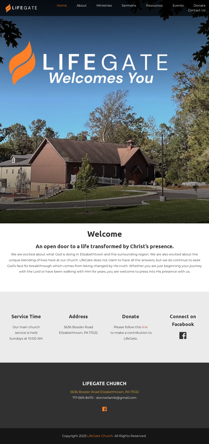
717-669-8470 (82, 398)
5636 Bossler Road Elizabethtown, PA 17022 (104, 392)
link (145, 327)
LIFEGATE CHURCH (104, 383)
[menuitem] (61, 5)
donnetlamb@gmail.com (116, 398)
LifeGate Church (100, 436)
